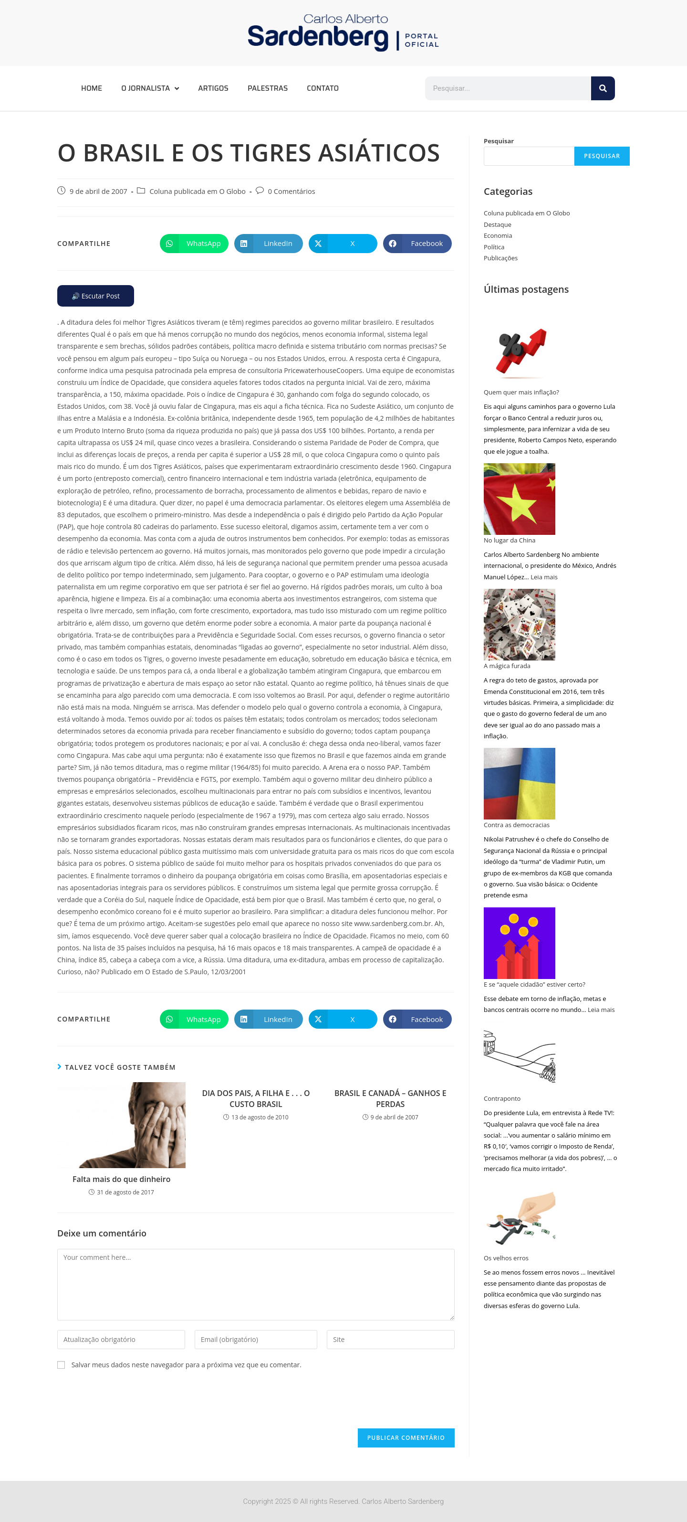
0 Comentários (291, 191)
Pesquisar (499, 141)
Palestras (268, 88)
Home (91, 88)
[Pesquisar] (603, 88)
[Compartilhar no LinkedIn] (268, 243)
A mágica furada (507, 665)
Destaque (497, 224)
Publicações (501, 258)
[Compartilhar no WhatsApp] (194, 243)
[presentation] (129, 1405)
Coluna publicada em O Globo (197, 191)
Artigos (213, 88)
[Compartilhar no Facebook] (417, 243)
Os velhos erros (506, 1258)
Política (494, 247)
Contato (323, 88)
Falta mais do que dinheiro (121, 1179)
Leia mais (544, 577)
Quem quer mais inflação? (521, 392)
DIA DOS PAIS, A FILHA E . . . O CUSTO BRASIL (256, 1098)
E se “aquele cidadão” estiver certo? (534, 984)
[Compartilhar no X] (343, 243)
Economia (498, 235)
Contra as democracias (517, 824)
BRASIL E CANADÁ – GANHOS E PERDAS (390, 1098)
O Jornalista (150, 88)
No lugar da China (509, 540)
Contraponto (502, 1098)
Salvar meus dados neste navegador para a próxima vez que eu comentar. (187, 1364)
